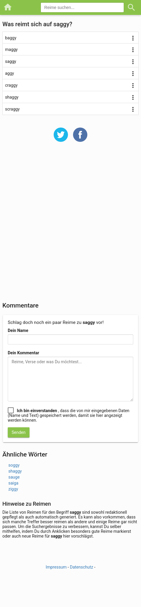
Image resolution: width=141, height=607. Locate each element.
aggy (9, 73)
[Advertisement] (70, 225)
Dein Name (18, 330)
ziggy (13, 489)
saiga (13, 483)
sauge (14, 477)
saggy (10, 61)
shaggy (11, 97)
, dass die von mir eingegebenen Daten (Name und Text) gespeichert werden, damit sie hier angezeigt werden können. (68, 415)
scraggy (12, 109)
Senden (19, 432)
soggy (14, 465)
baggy (10, 37)
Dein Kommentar (23, 352)
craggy (11, 85)
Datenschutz (81, 567)
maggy (11, 49)
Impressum (56, 567)
